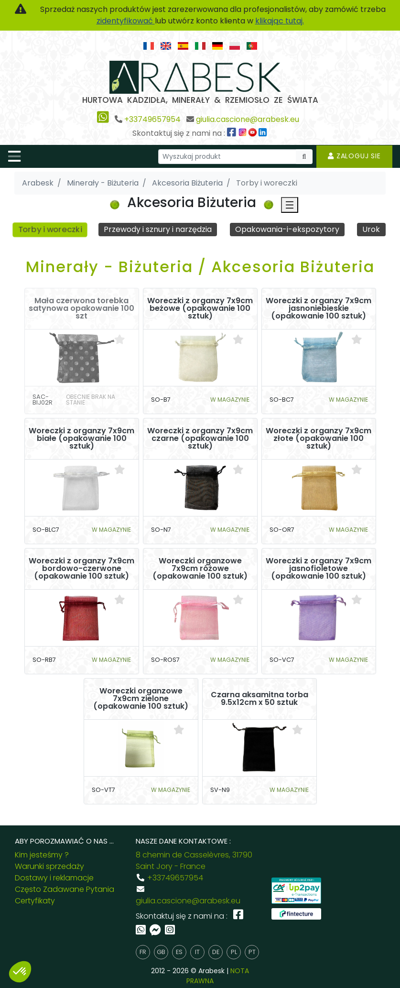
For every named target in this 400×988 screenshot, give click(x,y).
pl (234, 952)
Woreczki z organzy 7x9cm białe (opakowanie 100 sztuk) (81, 439)
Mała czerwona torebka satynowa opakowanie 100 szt (81, 308)
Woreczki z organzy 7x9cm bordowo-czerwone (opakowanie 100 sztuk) (81, 569)
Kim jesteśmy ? (42, 854)
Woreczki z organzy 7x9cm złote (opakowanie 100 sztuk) (318, 439)
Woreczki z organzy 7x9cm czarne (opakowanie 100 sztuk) (200, 439)
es (179, 952)
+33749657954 (152, 119)
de (215, 952)
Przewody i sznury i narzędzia (158, 229)
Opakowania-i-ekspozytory (287, 229)
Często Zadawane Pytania (64, 889)
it (197, 952)
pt (252, 952)
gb (161, 952)
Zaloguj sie (354, 156)
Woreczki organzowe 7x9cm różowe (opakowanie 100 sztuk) (200, 569)
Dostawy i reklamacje (54, 877)
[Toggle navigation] (14, 156)
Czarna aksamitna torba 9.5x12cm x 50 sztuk (259, 699)
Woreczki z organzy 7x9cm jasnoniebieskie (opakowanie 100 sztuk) (318, 308)
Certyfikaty (35, 900)
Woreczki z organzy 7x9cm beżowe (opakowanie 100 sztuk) (200, 308)
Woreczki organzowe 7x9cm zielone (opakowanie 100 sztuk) (140, 699)
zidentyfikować (126, 20)
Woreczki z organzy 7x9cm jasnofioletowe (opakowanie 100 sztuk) (318, 569)
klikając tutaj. (279, 20)
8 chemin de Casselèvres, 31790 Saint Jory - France (194, 860)
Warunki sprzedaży (49, 866)
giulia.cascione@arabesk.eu (247, 119)
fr (143, 952)
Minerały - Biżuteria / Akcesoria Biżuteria (200, 266)
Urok (371, 229)
